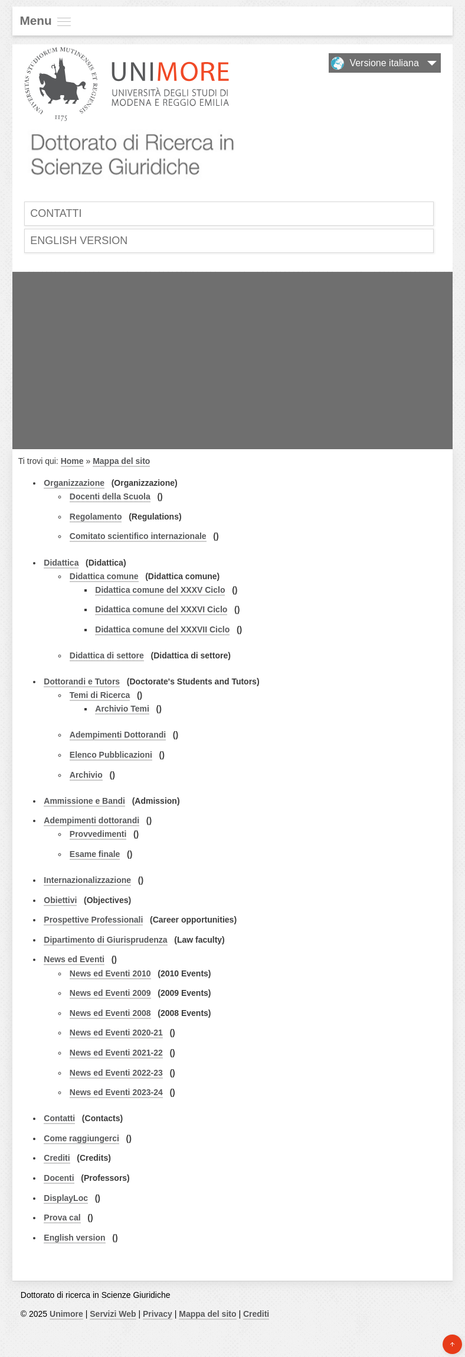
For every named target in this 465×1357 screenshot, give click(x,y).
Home (72, 461)
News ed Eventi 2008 (110, 1013)
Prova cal (62, 1217)
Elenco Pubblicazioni (111, 754)
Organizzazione (74, 483)
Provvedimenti (98, 834)
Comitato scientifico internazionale (138, 536)
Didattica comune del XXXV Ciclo (160, 590)
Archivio (86, 775)
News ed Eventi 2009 (110, 993)
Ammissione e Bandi (84, 801)
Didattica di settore (107, 655)
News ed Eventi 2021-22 (116, 1052)
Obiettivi (60, 900)
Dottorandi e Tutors (82, 681)
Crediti (57, 1158)
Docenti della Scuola (110, 496)
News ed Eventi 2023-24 (116, 1092)
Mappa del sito (121, 461)
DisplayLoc (66, 1198)
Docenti (59, 1178)
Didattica (61, 562)
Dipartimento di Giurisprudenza (105, 939)
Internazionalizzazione (87, 880)
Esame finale (95, 854)
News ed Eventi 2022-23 (116, 1072)
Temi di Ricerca (100, 695)
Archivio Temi (122, 708)
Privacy (157, 1314)
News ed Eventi (74, 959)
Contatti (55, 213)
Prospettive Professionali (93, 919)
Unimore (66, 1314)
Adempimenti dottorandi (91, 820)
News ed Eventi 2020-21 (116, 1032)
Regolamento (96, 516)
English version (78, 240)
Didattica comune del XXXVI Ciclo (161, 609)
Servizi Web (113, 1314)
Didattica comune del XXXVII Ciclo (162, 629)
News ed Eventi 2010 (110, 973)
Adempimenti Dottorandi (118, 734)
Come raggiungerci (81, 1138)
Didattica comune (104, 576)
